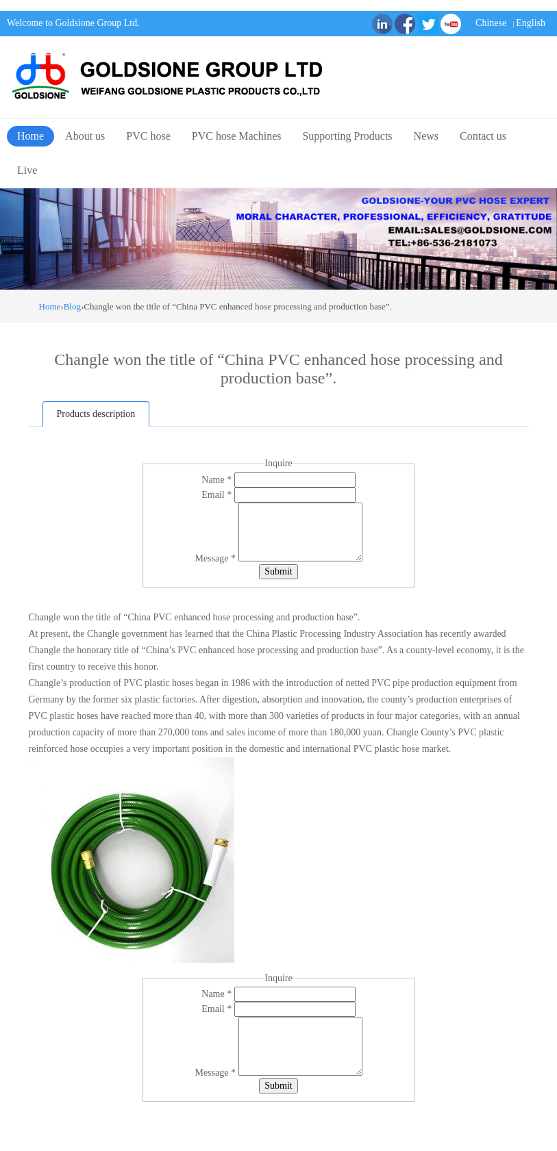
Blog (72, 306)
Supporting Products (347, 136)
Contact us (483, 136)
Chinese (490, 23)
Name (217, 480)
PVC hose (148, 136)
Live (27, 170)
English (530, 23)
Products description (96, 414)
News (426, 136)
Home (30, 136)
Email (217, 495)
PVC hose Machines (237, 136)
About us (85, 136)
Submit (278, 571)
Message (216, 558)
